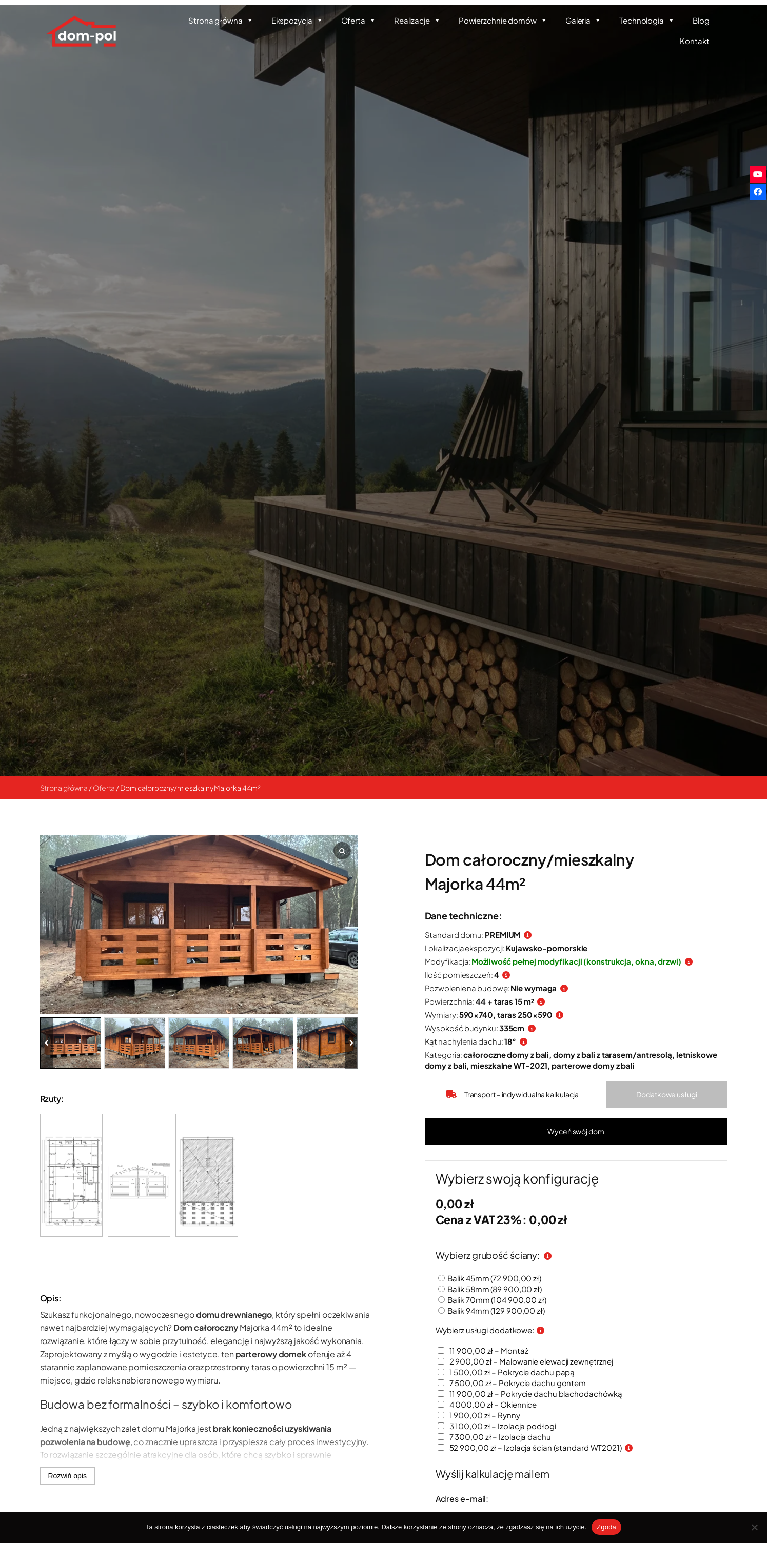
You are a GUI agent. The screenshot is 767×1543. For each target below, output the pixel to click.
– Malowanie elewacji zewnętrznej (536, 1361)
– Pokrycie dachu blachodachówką (540, 1393)
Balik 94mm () (501, 1310)
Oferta (358, 20)
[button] (669, 1094)
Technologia (647, 20)
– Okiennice (497, 1404)
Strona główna (220, 20)
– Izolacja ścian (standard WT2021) (540, 1447)
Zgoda (606, 1527)
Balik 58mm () (500, 1289)
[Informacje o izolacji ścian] (639, 1447)
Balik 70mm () (502, 1300)
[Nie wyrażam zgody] (754, 1527)
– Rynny (489, 1415)
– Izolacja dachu (504, 1436)
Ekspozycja (297, 20)
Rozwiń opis (67, 1476)
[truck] (458, 1094)
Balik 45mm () (500, 1278)
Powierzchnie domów (503, 20)
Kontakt (694, 41)
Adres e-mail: (472, 1498)
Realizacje (417, 20)
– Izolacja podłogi (507, 1426)
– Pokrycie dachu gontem (522, 1383)
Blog (701, 20)
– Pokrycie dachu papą (516, 1372)
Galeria (583, 20)
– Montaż (493, 1350)
